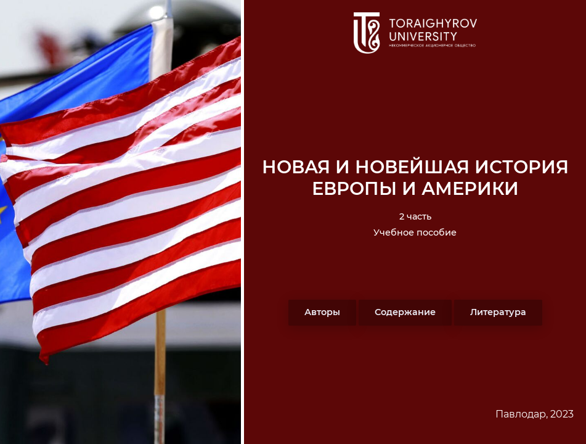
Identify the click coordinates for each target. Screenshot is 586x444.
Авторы (322, 312)
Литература (498, 312)
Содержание (405, 312)
